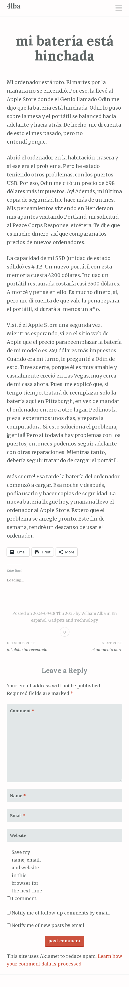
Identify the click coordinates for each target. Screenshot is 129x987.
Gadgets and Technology (73, 620)
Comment (22, 710)
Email (17, 815)
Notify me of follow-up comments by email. (61, 913)
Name (18, 795)
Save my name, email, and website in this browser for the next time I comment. (27, 875)
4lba (13, 6)
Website (18, 835)
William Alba (93, 613)
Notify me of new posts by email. (49, 925)
